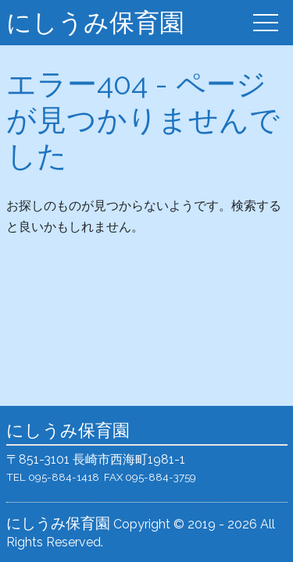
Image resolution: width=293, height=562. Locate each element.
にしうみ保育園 (95, 22)
